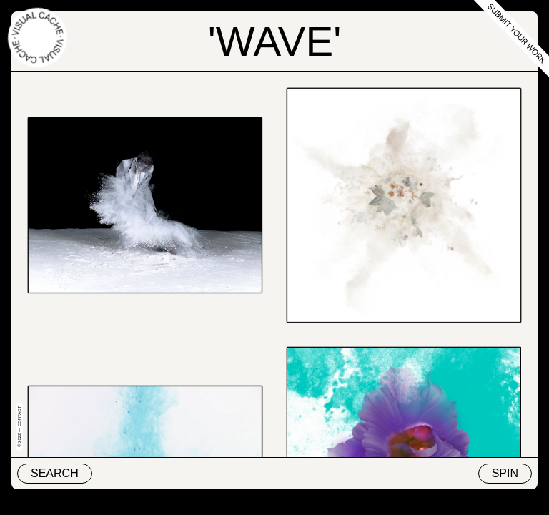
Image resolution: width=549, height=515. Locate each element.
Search (55, 473)
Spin (505, 473)
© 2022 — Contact (19, 426)
